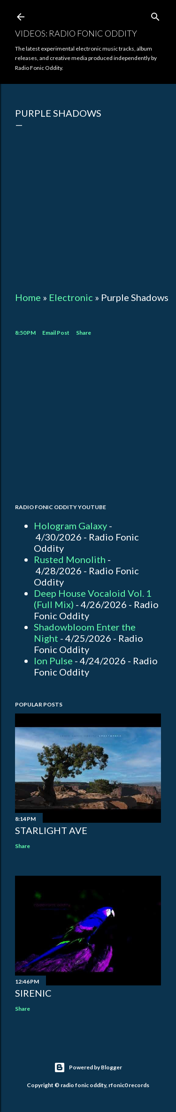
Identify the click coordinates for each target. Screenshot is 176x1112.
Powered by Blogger (88, 1067)
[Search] (155, 15)
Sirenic (33, 993)
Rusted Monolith (70, 559)
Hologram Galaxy (70, 525)
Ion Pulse (53, 660)
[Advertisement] (88, 421)
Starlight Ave (51, 830)
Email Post (55, 332)
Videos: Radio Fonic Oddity (76, 33)
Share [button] (83, 332)
